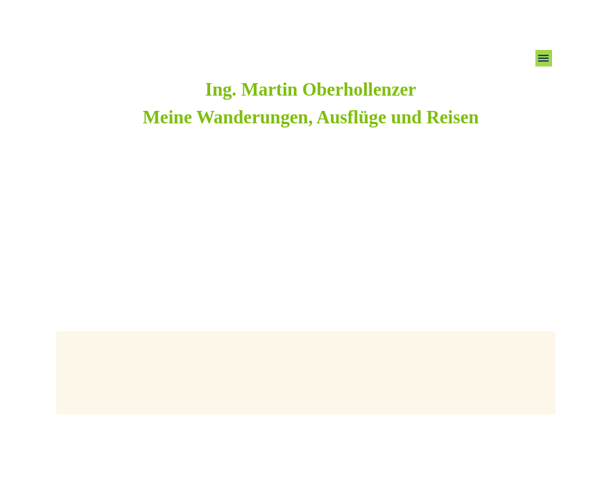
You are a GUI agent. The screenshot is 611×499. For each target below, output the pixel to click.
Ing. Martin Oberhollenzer (310, 89)
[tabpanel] (311, 103)
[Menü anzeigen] (543, 58)
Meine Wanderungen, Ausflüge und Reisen (311, 117)
